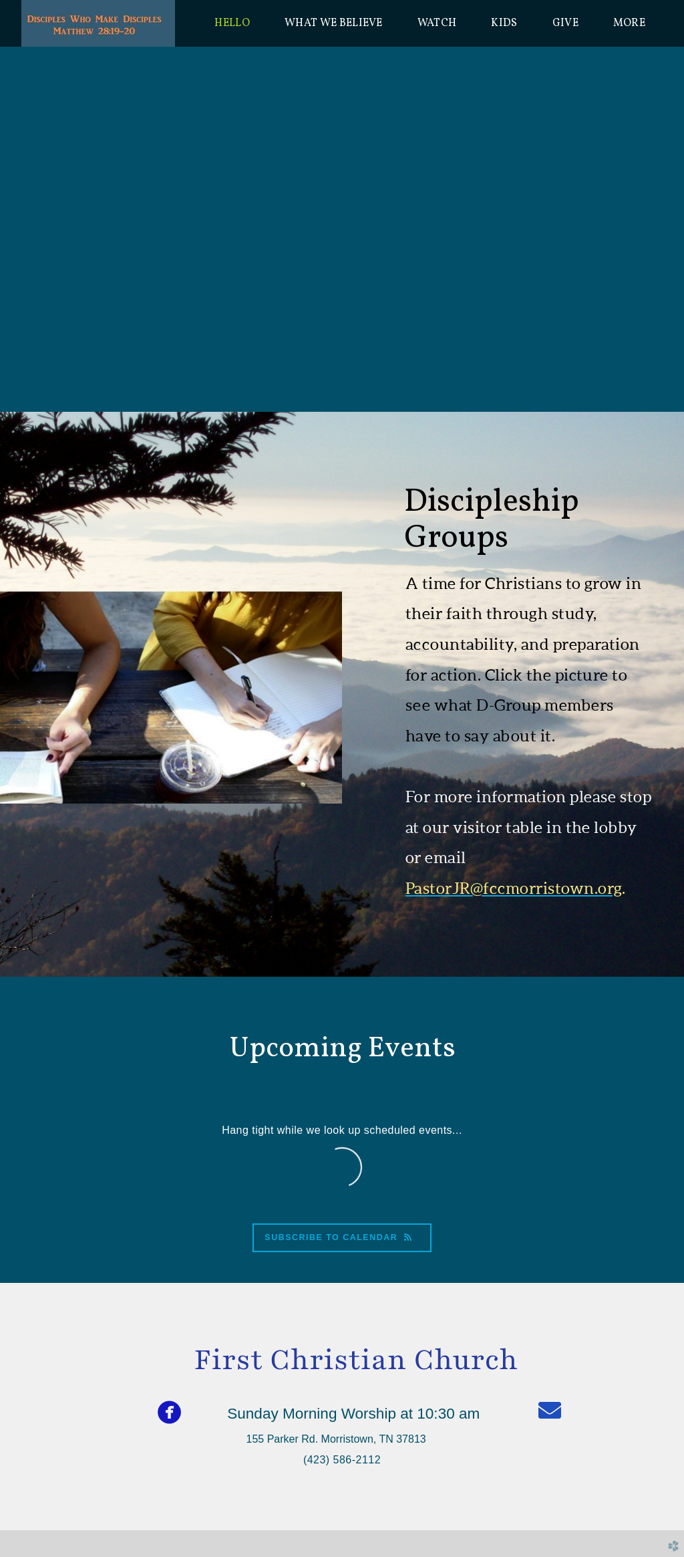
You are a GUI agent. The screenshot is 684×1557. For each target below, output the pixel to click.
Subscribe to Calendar (342, 1237)
